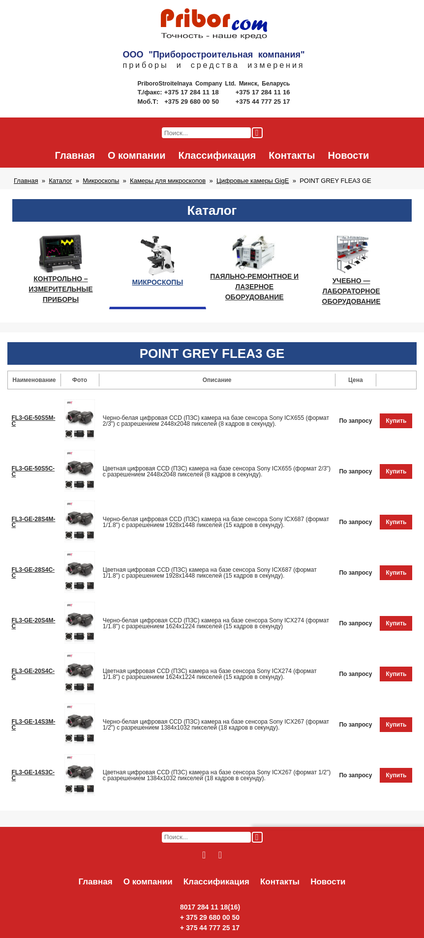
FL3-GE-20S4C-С (33, 674)
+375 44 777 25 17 (263, 101)
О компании (136, 155)
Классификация (217, 155)
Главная (75, 155)
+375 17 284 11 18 (192, 92)
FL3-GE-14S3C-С (33, 775)
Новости (348, 155)
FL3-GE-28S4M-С (34, 522)
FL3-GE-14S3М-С (34, 724)
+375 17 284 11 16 (263, 92)
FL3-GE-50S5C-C (33, 471)
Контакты (292, 155)
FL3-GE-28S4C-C (33, 572)
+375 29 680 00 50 (192, 101)
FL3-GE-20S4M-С (34, 623)
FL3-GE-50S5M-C (34, 420)
